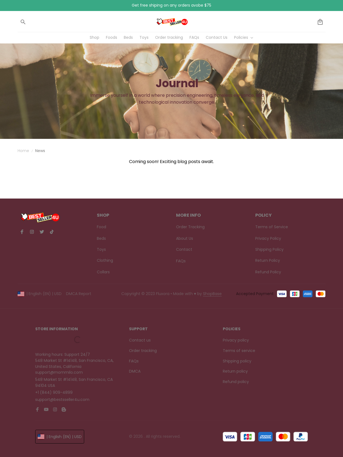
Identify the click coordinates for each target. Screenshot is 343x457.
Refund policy (236, 381)
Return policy (235, 371)
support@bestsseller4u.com (62, 399)
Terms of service (239, 350)
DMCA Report (78, 293)
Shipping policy (237, 361)
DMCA (135, 371)
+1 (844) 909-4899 (54, 392)
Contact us (140, 340)
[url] (212, 294)
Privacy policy (236, 340)
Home (23, 150)
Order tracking (143, 350)
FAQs (134, 361)
